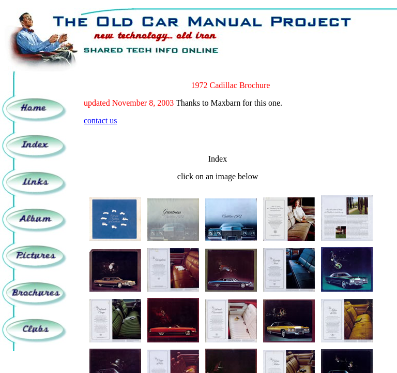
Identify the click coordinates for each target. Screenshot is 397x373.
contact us (100, 120)
